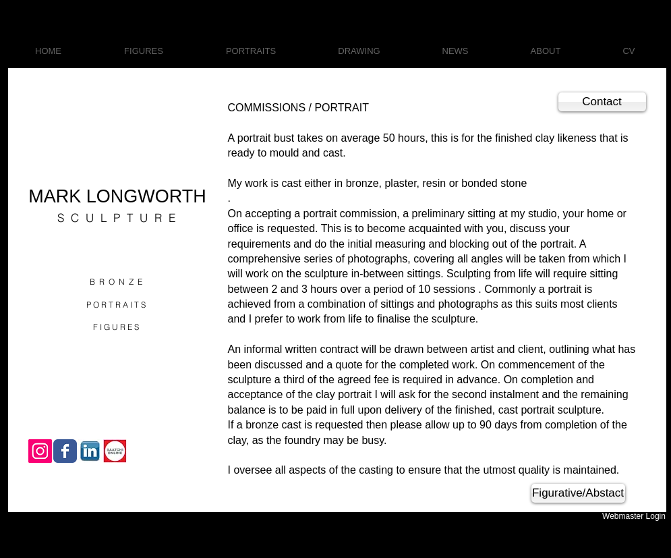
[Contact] (602, 101)
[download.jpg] (90, 451)
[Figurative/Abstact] (578, 493)
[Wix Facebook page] (65, 451)
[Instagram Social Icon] (40, 451)
